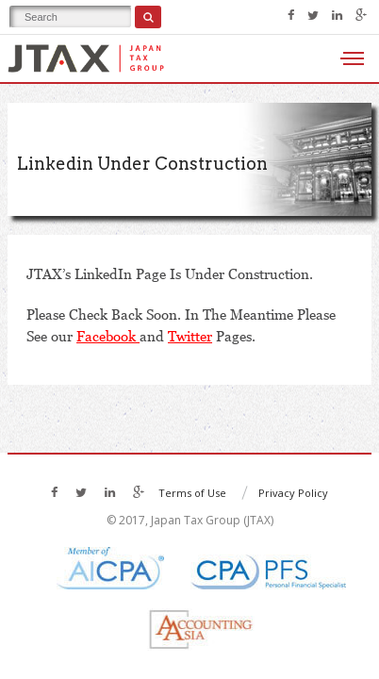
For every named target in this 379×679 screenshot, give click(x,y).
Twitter (190, 335)
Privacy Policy (293, 493)
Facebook (108, 335)
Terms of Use (192, 493)
